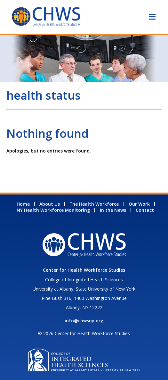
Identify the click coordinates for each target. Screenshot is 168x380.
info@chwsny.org (84, 321)
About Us (49, 204)
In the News (113, 210)
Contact (145, 210)
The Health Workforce (94, 204)
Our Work (139, 204)
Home (23, 204)
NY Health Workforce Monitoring (53, 210)
